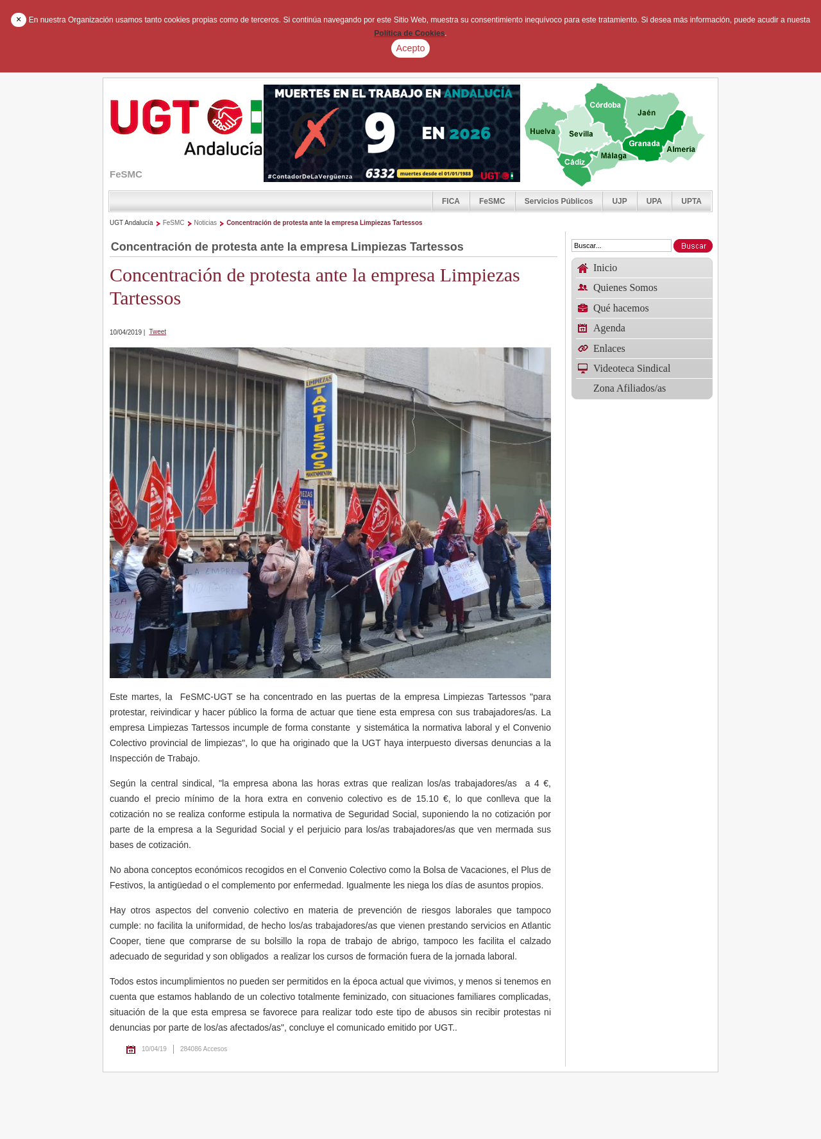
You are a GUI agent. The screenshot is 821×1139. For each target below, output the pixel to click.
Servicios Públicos (559, 201)
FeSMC (492, 201)
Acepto (410, 48)
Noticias (205, 222)
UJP (619, 201)
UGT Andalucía (131, 222)
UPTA (691, 201)
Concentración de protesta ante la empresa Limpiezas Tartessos (324, 222)
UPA (654, 201)
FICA (451, 201)
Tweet (157, 331)
